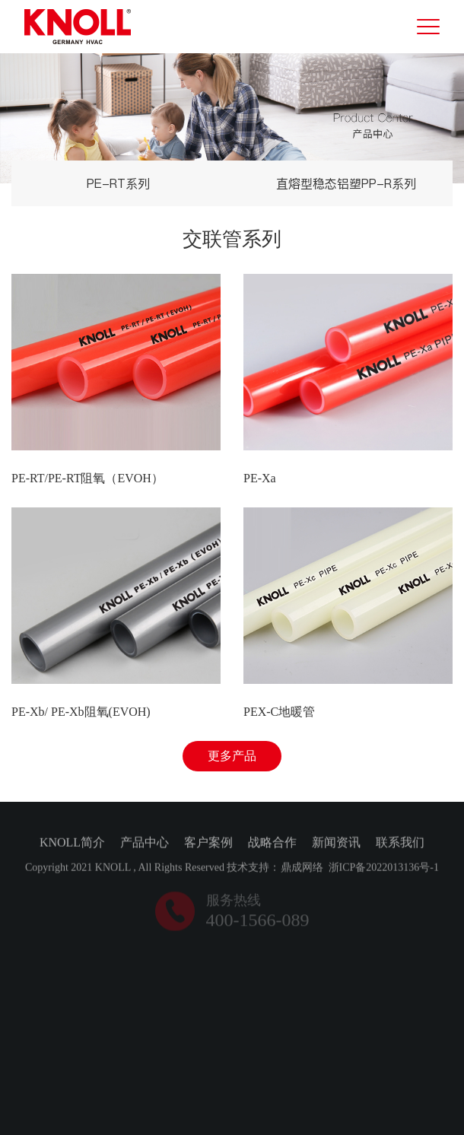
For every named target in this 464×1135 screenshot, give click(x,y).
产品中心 (144, 843)
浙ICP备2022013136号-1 (384, 868)
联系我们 (400, 843)
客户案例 (208, 843)
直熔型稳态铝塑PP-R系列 (346, 183)
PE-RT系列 (118, 183)
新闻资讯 (336, 843)
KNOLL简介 (72, 843)
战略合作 (272, 843)
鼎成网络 (302, 868)
